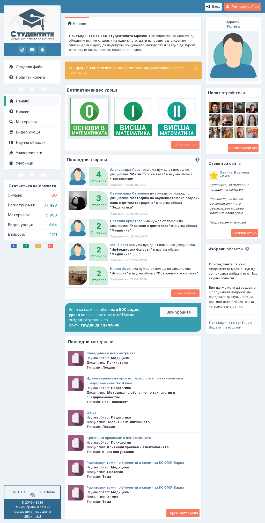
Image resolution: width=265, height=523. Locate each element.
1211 (53, 234)
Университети (25, 152)
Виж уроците (178, 312)
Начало (19, 101)
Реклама (47, 492)
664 (53, 224)
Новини (19, 111)
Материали (23, 121)
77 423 (50, 205)
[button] (246, 249)
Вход (213, 6)
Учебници (21, 163)
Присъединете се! (225, 323)
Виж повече (185, 145)
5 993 (51, 215)
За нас (17, 492)
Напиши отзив (245, 233)
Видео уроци (24, 132)
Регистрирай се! (243, 6)
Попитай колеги (27, 77)
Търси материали (183, 513)
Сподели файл (25, 66)
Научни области (27, 142)
